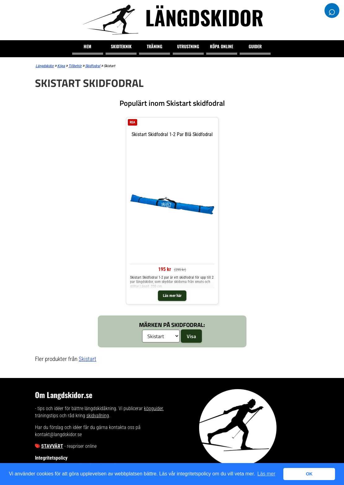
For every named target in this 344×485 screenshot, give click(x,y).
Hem (87, 46)
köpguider (153, 408)
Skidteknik (121, 46)
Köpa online (221, 46)
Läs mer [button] (266, 473)
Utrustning (188, 46)
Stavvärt (52, 446)
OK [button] (309, 473)
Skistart (87, 359)
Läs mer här (172, 295)
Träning (154, 46)
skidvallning (97, 415)
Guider (255, 46)
